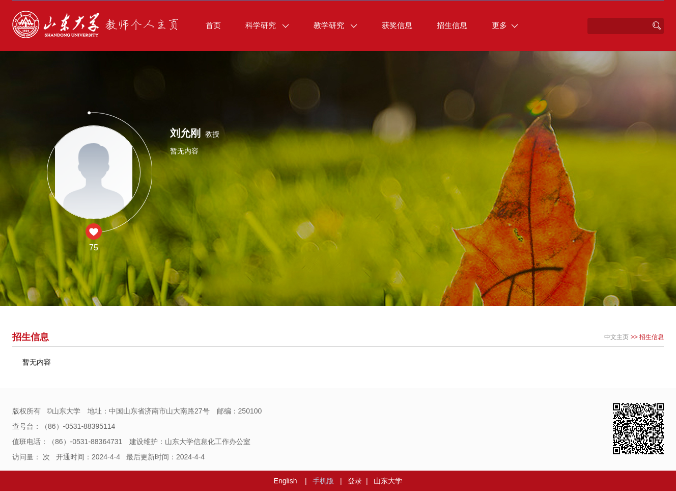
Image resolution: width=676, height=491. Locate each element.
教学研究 (335, 25)
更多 (505, 25)
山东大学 (388, 481)
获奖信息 (397, 25)
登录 (355, 481)
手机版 (323, 481)
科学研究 (267, 25)
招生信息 (452, 25)
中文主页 (616, 337)
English (285, 481)
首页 (213, 25)
